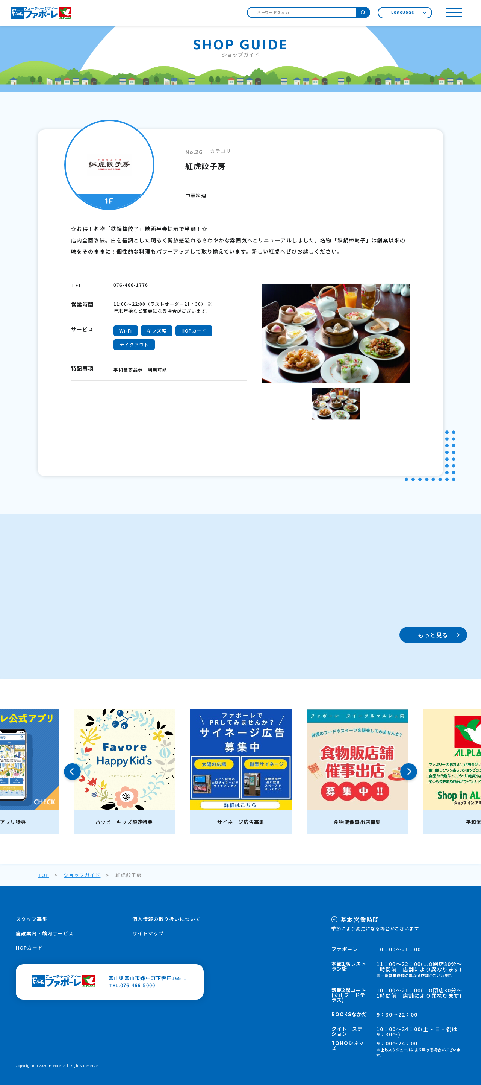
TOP (43, 874)
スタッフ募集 (31, 918)
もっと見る (433, 635)
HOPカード (29, 947)
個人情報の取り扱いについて (166, 918)
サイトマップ (148, 933)
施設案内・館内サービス (45, 933)
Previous (72, 771)
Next (408, 771)
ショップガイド (82, 874)
